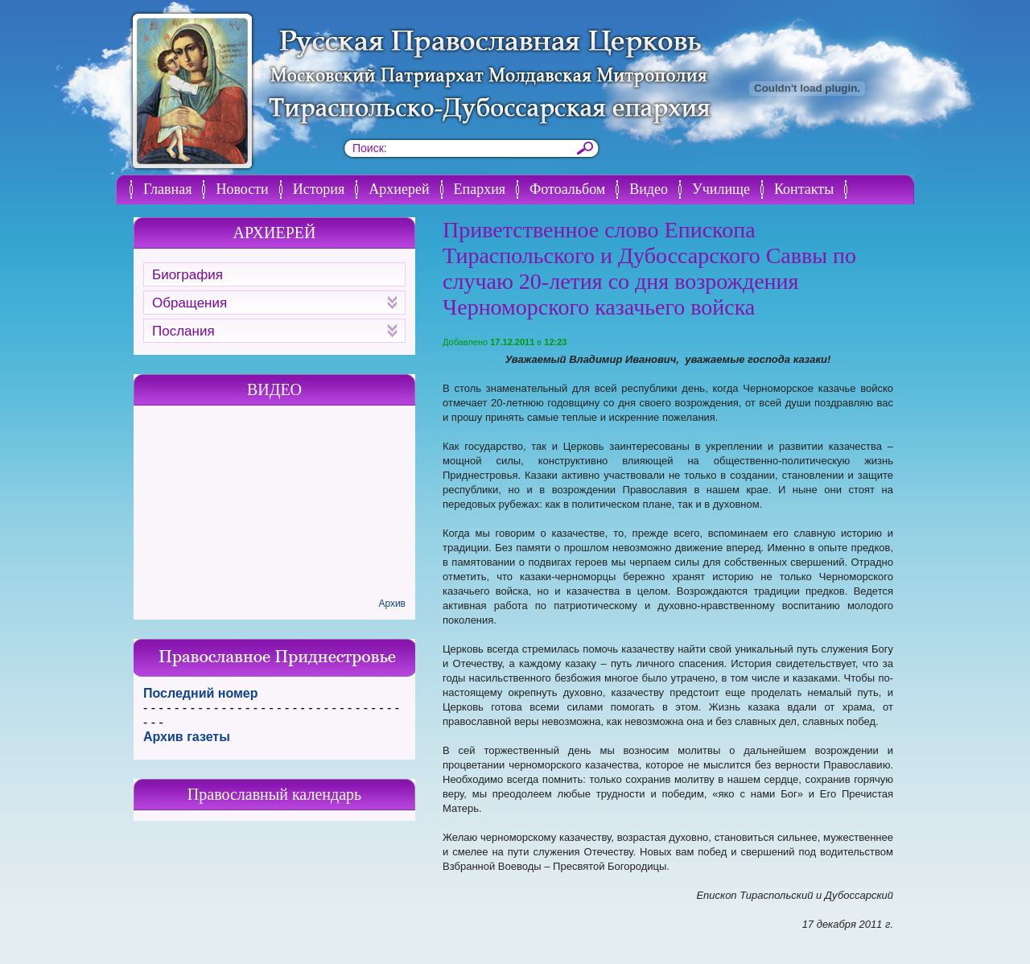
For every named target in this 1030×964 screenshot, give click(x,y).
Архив (392, 603)
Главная (167, 189)
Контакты (804, 189)
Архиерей (399, 189)
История (319, 189)
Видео (648, 189)
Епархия (480, 189)
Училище (721, 189)
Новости (242, 189)
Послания (274, 331)
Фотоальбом (567, 189)
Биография (187, 274)
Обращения (274, 303)
